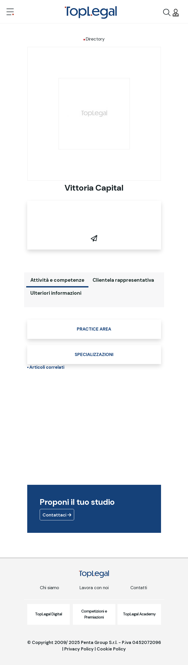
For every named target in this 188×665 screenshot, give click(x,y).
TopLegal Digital (48, 614)
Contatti (138, 587)
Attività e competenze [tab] (57, 280)
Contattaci (57, 515)
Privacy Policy (79, 649)
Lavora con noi (94, 587)
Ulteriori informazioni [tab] (55, 293)
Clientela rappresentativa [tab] (123, 280)
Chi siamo (49, 587)
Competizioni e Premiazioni (94, 614)
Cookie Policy (111, 649)
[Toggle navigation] (10, 12)
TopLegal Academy (139, 614)
